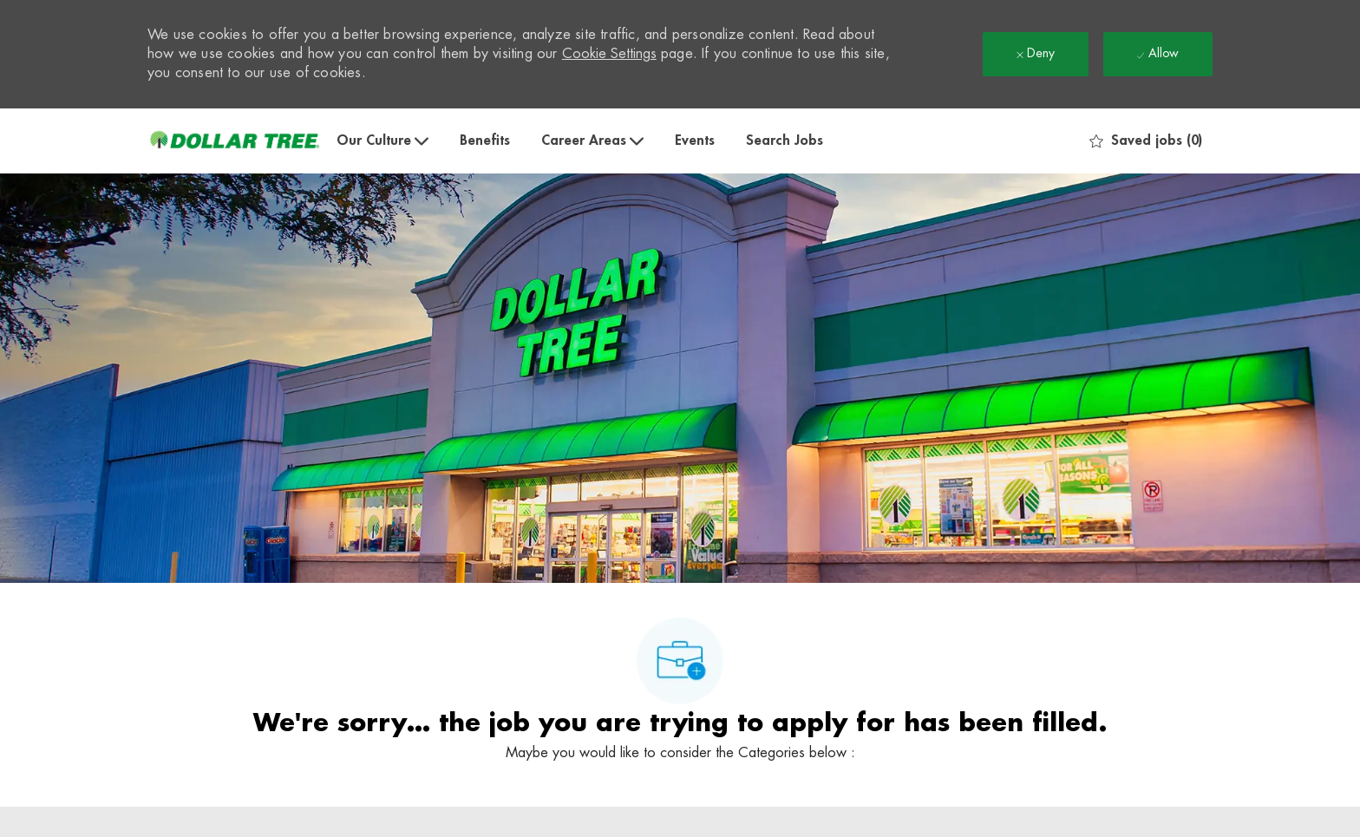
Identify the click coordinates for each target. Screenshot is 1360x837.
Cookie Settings (609, 54)
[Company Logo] (234, 140)
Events (695, 140)
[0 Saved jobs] (1145, 141)
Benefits (485, 140)
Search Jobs (784, 140)
